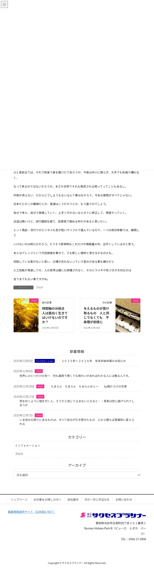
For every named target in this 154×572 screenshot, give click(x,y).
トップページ (19, 499)
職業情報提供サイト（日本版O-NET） (32, 512)
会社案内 (73, 499)
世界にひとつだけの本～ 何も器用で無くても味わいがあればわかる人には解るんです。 (75, 376)
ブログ (39, 287)
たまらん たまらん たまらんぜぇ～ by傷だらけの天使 (89, 386)
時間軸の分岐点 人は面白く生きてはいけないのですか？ (55, 315)
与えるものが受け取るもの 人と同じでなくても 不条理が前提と (96, 315)
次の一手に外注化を (97, 499)
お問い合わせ (124, 499)
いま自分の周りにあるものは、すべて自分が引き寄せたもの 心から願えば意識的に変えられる (76, 422)
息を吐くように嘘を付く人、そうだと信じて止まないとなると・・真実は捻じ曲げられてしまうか (76, 403)
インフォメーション (45, 360)
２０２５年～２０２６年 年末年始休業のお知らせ (93, 361)
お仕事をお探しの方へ (47, 499)
